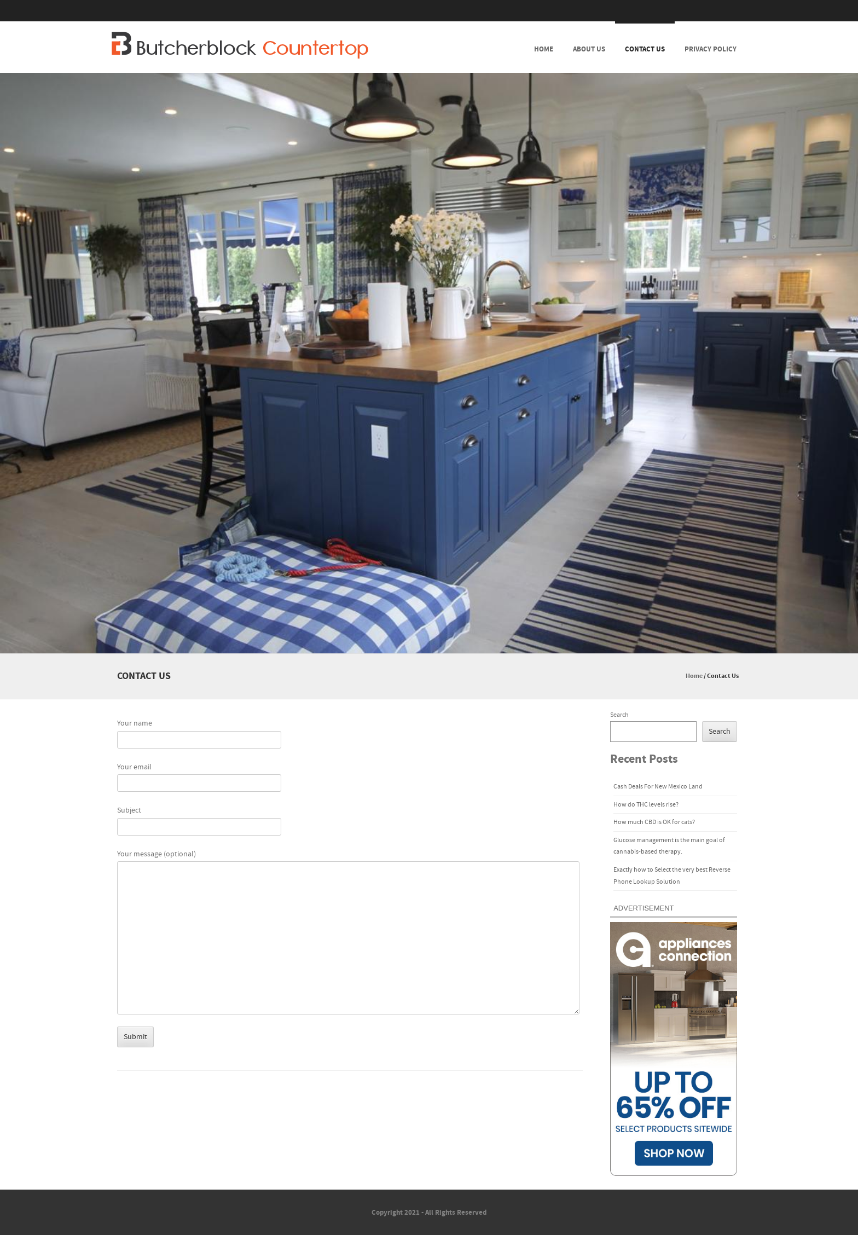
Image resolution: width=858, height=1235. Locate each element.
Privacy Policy (711, 49)
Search (619, 715)
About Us (589, 49)
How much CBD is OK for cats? (654, 822)
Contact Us (645, 49)
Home (543, 49)
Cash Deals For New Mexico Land (658, 786)
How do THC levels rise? (646, 805)
